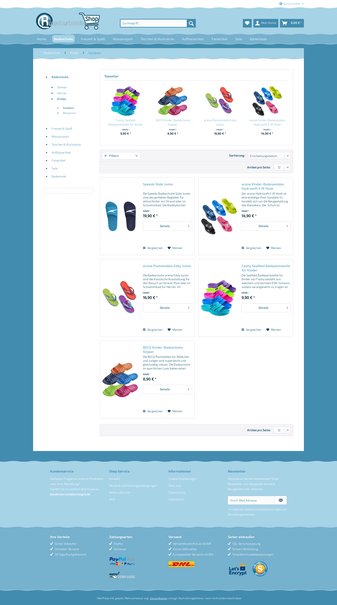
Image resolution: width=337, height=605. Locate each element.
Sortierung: (237, 155)
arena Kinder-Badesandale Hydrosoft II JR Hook (267, 122)
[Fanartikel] (219, 39)
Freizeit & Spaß (62, 128)
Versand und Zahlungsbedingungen (133, 485)
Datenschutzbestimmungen (262, 509)
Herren (61, 93)
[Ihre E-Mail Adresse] (251, 500)
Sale (54, 168)
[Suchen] (191, 23)
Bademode (59, 176)
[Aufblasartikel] (193, 39)
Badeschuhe (60, 77)
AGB (112, 499)
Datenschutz (176, 492)
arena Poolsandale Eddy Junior (220, 122)
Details (174, 225)
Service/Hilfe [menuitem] (290, 4)
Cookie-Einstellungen (182, 478)
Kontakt (114, 478)
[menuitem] (158, 23)
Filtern (111, 155)
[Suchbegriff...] (158, 23)
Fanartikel (58, 160)
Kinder (61, 99)
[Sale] (239, 39)
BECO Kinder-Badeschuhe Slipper (173, 122)
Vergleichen (153, 248)
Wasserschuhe (71, 112)
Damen (62, 87)
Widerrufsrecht (119, 492)
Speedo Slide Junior (158, 184)
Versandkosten (158, 598)
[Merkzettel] (247, 23)
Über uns (174, 485)
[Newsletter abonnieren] (281, 500)
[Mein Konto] (265, 23)
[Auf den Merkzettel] (175, 248)
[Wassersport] (123, 39)
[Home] (41, 39)
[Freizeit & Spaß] (93, 39)
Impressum (176, 499)
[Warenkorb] (292, 23)
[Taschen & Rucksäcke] (157, 39)
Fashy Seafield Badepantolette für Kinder (125, 122)
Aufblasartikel (61, 152)
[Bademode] (258, 39)
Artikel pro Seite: (259, 167)
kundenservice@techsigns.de (70, 494)
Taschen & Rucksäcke (66, 144)
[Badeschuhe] (63, 39)
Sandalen (68, 107)
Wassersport (60, 136)
